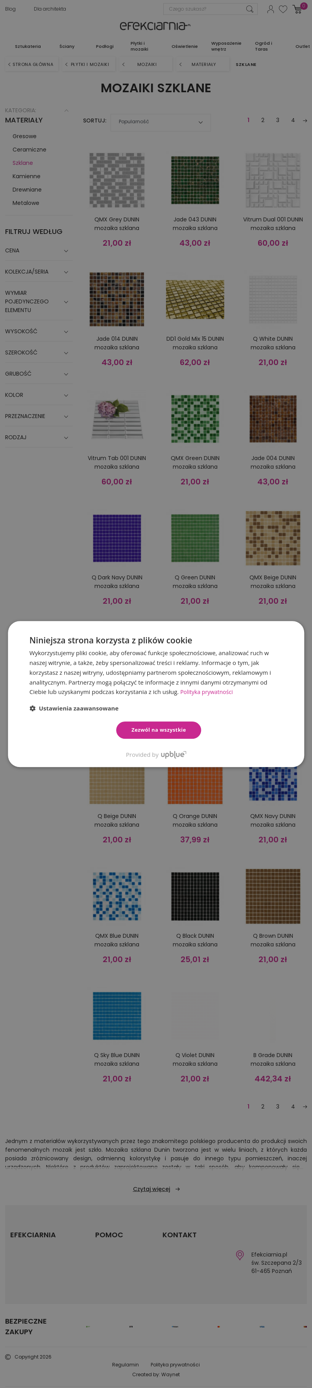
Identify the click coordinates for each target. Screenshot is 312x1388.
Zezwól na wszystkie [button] (158, 729)
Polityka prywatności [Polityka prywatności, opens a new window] (208, 692)
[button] (74, 708)
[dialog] (156, 694)
